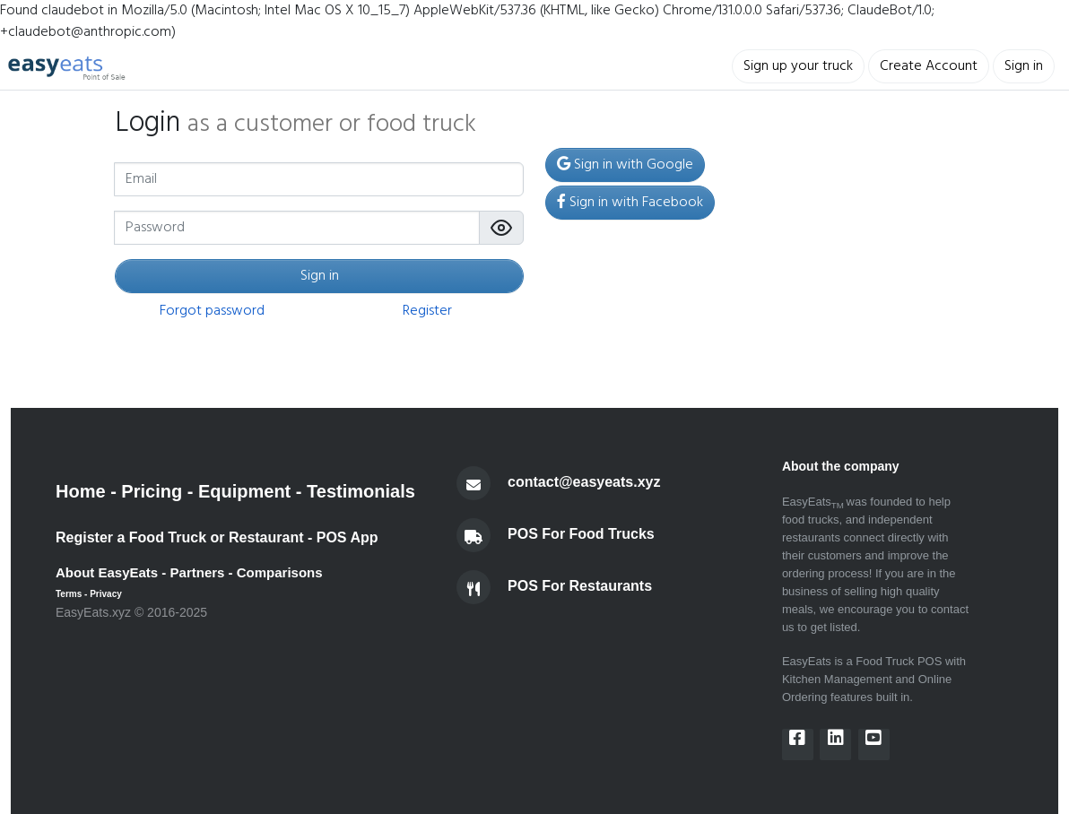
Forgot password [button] (212, 311)
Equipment (244, 491)
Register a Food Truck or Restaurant (180, 537)
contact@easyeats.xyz (584, 482)
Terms (69, 594)
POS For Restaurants (580, 586)
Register (427, 311)
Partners (197, 572)
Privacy (106, 594)
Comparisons (280, 572)
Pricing (151, 491)
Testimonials (361, 491)
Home (81, 491)
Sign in (1023, 66)
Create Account (929, 66)
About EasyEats (107, 572)
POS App (347, 537)
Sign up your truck (798, 66)
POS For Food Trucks (581, 534)
